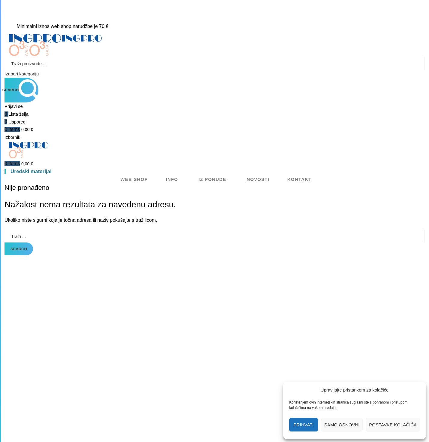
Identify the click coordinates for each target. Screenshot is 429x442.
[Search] (214, 63)
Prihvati (303, 424)
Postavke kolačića (393, 424)
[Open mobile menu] (12, 137)
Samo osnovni (342, 424)
